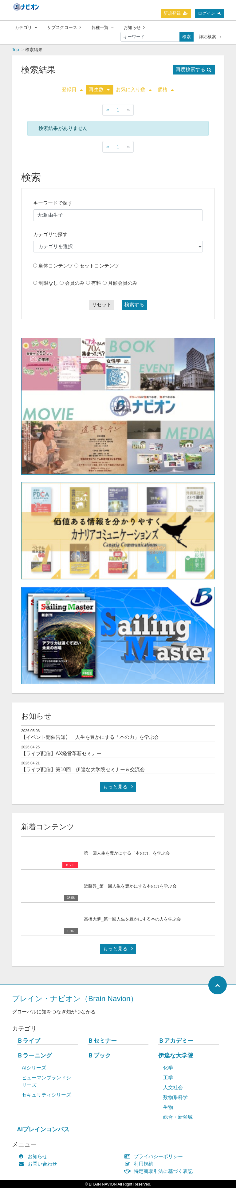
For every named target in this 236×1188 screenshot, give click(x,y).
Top (15, 49)
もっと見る (118, 787)
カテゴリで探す (50, 234)
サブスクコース (64, 27)
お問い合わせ (39, 1164)
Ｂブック (99, 1056)
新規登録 (175, 13)
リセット (102, 305)
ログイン (209, 13)
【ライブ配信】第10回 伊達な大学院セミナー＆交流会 (83, 769)
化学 (168, 1068)
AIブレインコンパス (43, 1129)
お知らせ (134, 27)
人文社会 (173, 1087)
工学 (168, 1078)
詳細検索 (210, 36)
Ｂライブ (28, 1041)
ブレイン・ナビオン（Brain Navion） (75, 999)
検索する (134, 305)
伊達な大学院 (175, 1056)
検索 (186, 36)
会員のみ (75, 283)
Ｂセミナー (102, 1041)
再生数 (99, 89)
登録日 (72, 89)
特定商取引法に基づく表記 (160, 1171)
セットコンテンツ (99, 266)
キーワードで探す (53, 203)
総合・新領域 (178, 1117)
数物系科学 (175, 1097)
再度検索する (193, 69)
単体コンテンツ (55, 266)
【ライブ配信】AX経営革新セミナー (61, 753)
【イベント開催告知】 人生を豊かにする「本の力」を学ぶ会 (90, 737)
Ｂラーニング (34, 1056)
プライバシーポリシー (155, 1156)
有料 (96, 283)
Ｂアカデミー (175, 1041)
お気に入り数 (133, 89)
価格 (166, 89)
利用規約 (140, 1164)
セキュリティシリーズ (46, 1095)
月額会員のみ (122, 283)
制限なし (48, 283)
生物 (168, 1107)
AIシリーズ (34, 1068)
